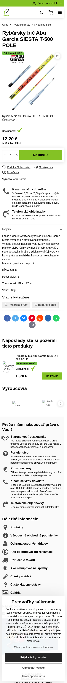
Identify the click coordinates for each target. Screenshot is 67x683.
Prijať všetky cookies (33, 674)
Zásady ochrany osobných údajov (33, 664)
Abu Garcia (19, 179)
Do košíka (40, 155)
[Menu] (59, 12)
